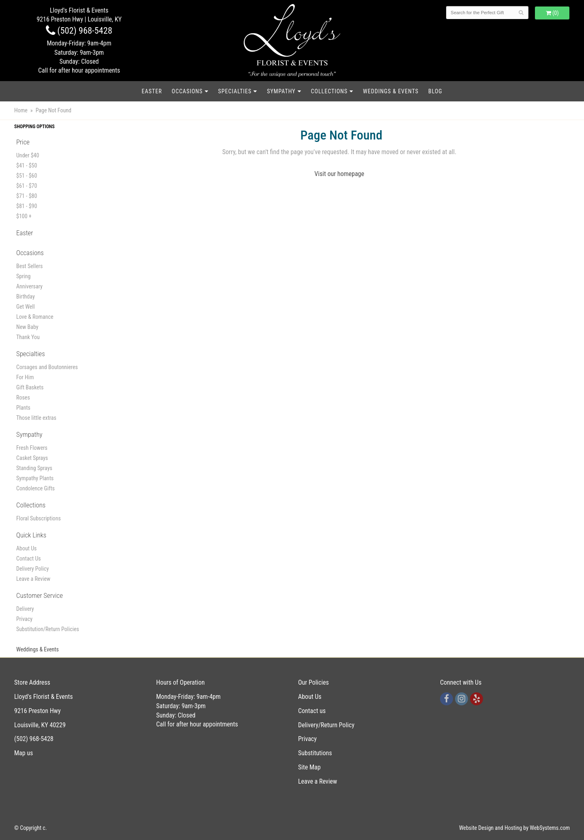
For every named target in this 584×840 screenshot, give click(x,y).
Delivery (25, 609)
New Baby (27, 327)
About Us (26, 548)
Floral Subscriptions (38, 518)
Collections (329, 91)
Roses (23, 397)
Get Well (25, 306)
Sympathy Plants (35, 478)
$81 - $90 (26, 206)
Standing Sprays (34, 468)
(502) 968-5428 (79, 30)
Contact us (312, 711)
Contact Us (28, 558)
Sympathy (281, 91)
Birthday (25, 296)
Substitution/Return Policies (47, 629)
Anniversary (29, 286)
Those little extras (36, 418)
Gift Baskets (29, 387)
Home (21, 110)
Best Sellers (29, 266)
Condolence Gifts (35, 488)
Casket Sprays (32, 458)
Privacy (24, 619)
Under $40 (27, 155)
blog (435, 91)
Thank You (28, 337)
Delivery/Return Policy (326, 725)
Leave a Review (33, 579)
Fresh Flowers (31, 448)
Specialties (234, 91)
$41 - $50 (26, 165)
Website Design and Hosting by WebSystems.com (514, 828)
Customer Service (39, 595)
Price (23, 142)
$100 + (24, 216)
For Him (25, 377)
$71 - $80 (26, 196)
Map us (23, 753)
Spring (23, 276)
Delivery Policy (32, 568)
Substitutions (315, 753)
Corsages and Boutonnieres (47, 367)
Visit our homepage (339, 174)
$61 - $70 (26, 186)
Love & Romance (35, 317)
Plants (23, 407)
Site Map (309, 767)
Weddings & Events (391, 91)
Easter (152, 91)
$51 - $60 (26, 175)
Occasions (187, 91)
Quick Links (31, 535)
